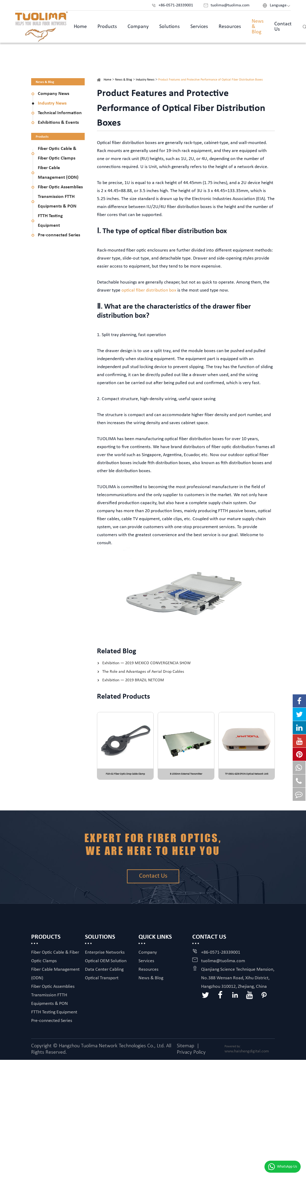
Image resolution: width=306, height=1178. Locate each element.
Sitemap (185, 1049)
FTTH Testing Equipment (50, 220)
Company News (53, 93)
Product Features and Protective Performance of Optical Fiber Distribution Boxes (210, 79)
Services (199, 26)
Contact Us (283, 26)
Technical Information (60, 113)
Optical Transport (102, 981)
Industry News (52, 103)
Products (107, 26)
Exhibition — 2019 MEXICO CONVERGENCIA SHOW (146, 663)
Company (138, 26)
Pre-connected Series (59, 235)
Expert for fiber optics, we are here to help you (153, 845)
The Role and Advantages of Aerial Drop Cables (143, 672)
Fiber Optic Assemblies (60, 187)
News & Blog (258, 27)
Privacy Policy (191, 1056)
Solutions (169, 26)
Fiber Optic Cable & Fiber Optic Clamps (57, 153)
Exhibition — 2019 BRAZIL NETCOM (133, 680)
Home (80, 26)
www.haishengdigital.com (247, 1055)
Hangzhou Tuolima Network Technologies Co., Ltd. (112, 1049)
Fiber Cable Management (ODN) (58, 172)
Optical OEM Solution (106, 964)
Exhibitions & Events (58, 122)
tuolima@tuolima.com (223, 964)
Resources (230, 26)
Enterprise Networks (105, 955)
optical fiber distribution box (148, 290)
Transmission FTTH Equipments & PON (57, 201)
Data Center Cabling (104, 973)
